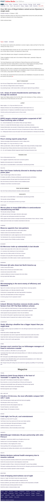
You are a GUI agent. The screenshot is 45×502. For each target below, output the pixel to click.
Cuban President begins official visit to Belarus (11, 174)
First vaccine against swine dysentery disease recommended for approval (17, 310)
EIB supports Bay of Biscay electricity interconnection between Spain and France (18, 148)
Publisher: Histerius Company (7, 499)
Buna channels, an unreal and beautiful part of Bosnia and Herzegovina (16, 382)
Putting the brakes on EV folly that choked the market (12, 290)
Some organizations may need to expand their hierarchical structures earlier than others (20, 334)
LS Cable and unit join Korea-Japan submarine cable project (14, 214)
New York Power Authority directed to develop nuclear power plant (15, 190)
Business (6, 4)
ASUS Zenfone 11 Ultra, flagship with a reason (11, 443)
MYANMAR (11, 41)
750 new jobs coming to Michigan (8, 199)
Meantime (35, 5)
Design (22, 5)
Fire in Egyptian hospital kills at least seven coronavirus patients (15, 159)
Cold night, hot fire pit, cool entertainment (17, 416)
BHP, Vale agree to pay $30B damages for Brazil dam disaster (14, 356)
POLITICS (3, 168)
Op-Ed (34, 4)
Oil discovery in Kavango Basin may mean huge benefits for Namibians (16, 292)
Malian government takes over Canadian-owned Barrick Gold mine (15, 220)
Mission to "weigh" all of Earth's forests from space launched (14, 478)
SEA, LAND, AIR (4, 393)
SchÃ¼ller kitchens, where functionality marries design (12, 427)
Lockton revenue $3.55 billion (7, 267)
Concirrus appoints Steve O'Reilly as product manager (12, 239)
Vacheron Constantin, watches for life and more (11, 425)
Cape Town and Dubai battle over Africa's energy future (13, 294)
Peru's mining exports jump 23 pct (14, 139)
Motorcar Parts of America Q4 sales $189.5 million (12, 269)
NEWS (2, 115)
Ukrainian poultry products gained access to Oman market (13, 112)
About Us (28, 495)
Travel (11, 5)
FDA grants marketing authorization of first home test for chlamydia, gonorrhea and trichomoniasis (22, 466)
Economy (25, 4)
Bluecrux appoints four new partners (15, 228)
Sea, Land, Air (17, 5)
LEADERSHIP (4, 321)
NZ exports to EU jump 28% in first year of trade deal (12, 255)
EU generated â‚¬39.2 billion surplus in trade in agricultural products (15, 257)
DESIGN (2, 413)
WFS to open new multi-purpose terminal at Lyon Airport (13, 201)
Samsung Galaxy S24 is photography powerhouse (11, 445)
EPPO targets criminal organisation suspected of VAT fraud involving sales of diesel (21, 119)
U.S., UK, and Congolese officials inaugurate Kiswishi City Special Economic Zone (19, 150)
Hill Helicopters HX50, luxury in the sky (9, 402)
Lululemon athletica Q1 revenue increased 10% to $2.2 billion (14, 274)
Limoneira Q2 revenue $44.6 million (8, 271)
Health (30, 5)
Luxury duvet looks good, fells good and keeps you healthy (13, 423)
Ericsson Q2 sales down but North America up (18, 265)
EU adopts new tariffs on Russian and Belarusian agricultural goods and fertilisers (18, 177)
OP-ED (2, 281)
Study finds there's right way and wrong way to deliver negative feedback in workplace (19, 337)
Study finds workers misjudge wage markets (10, 332)
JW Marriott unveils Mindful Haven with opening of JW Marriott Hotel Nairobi (17, 384)
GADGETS (3, 432)
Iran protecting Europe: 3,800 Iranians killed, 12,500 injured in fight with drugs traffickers (20, 87)
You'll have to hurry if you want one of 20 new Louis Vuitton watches (15, 421)
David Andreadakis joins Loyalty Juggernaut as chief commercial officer (16, 234)
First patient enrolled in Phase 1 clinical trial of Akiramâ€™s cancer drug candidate (19, 464)
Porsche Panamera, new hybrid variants (9, 406)
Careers (20, 4)
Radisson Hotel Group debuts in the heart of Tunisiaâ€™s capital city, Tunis (18, 376)
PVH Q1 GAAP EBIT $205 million (8, 276)
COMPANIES (3, 205)
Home (2, 491)
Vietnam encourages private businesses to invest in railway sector (15, 141)
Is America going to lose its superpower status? (11, 296)
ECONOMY (3, 244)
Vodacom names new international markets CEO (11, 232)
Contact (33, 495)
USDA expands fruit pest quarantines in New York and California (15, 312)
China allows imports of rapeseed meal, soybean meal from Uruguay (16, 317)
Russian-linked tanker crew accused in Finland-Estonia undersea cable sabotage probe (20, 127)
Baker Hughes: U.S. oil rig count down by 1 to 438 (11, 143)
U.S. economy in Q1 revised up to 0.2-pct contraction (12, 251)
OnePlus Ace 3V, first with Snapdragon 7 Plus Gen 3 (12, 441)
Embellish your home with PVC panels (9, 418)
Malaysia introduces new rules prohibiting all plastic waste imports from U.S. (17, 107)
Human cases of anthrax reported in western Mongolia (12, 468)
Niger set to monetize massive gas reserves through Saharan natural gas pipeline (18, 287)
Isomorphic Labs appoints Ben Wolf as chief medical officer (13, 230)
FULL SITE (16, 497)
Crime (7, 5)
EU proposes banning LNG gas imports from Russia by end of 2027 (15, 179)
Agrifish (38, 4)
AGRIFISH (3, 301)
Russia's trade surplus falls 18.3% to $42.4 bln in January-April (14, 248)
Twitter (5, 497)
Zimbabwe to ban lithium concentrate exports (10, 183)
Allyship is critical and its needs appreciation (10, 339)
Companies (15, 4)
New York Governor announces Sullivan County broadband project (15, 181)
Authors (13, 495)
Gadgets (27, 5)
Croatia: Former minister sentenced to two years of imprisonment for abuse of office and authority (22, 129)
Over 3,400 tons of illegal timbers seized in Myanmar (12, 85)
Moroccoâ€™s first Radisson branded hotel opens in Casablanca (15, 379)
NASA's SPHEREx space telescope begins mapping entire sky (14, 480)
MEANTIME (3, 473)
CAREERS (3, 225)
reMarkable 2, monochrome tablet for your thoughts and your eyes (15, 439)
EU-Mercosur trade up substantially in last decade (20, 246)
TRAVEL (2, 373)
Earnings (30, 4)
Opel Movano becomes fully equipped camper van (11, 404)
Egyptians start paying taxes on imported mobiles (11, 162)
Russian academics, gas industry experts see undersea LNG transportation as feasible (19, 482)
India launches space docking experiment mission (11, 484)
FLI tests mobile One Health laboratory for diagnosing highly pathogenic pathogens (19, 308)
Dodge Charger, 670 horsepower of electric (10, 409)
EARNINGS (3, 262)
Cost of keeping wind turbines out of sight (17, 476)
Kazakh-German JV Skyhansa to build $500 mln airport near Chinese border (17, 109)
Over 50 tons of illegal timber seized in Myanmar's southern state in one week (18, 83)
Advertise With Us (20, 495)
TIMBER (6, 41)
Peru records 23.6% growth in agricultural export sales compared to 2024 (17, 315)
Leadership (3, 5)
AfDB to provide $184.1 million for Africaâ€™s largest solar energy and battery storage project (21, 145)
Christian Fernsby (5, 13)
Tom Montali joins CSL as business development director (13, 237)
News (2, 4)
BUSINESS (3, 136)
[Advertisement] (10, 29)
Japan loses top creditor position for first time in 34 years (13, 253)
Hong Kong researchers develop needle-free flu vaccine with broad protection (17, 459)
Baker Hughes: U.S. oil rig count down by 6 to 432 (11, 105)
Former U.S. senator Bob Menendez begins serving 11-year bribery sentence (17, 124)
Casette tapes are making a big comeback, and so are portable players (16, 448)
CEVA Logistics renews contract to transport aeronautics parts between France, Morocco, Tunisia (22, 218)
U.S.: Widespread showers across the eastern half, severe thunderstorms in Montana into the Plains (22, 131)
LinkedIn (11, 497)
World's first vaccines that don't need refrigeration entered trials (14, 461)
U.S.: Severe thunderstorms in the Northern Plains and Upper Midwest (16, 122)
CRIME (2, 343)
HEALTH (2, 452)
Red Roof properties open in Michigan (9, 388)
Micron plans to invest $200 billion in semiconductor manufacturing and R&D (17, 164)
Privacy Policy (39, 495)
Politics (10, 4)
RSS (2, 497)
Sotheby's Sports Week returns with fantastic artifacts (12, 386)
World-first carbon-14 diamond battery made (10, 487)
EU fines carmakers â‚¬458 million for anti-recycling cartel (13, 350)
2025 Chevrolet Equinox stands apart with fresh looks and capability (15, 400)
